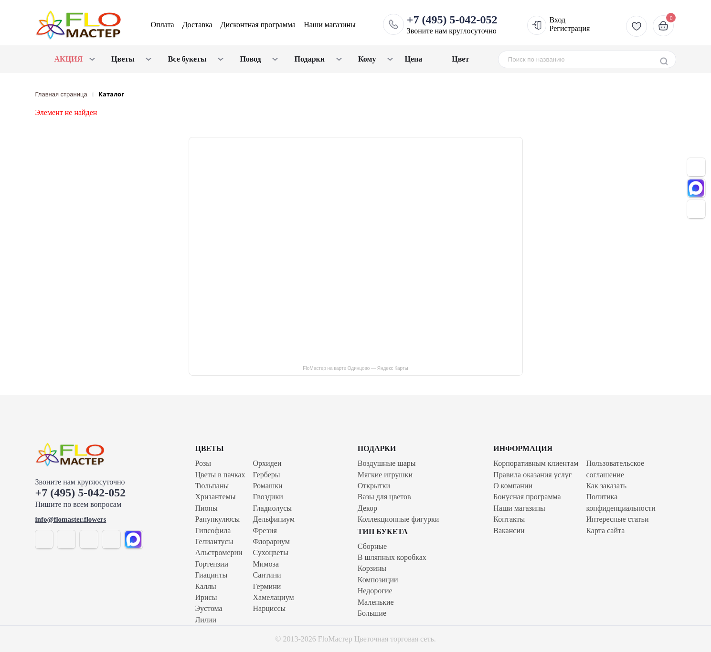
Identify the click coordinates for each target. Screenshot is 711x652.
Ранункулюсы (217, 519)
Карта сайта (605, 530)
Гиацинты (211, 575)
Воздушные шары (387, 463)
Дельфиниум (274, 519)
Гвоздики (268, 497)
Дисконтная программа (258, 25)
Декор (367, 508)
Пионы (206, 508)
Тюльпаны (212, 486)
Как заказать (606, 486)
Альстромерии (219, 552)
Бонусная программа (527, 497)
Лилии (206, 620)
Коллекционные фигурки (398, 519)
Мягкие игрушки (385, 475)
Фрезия (265, 530)
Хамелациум (273, 597)
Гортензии (212, 564)
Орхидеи (267, 463)
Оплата (162, 25)
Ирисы (206, 597)
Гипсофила (213, 530)
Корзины (372, 568)
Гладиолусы (272, 508)
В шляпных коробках (392, 557)
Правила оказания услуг (532, 475)
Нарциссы (269, 608)
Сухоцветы (271, 552)
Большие (372, 613)
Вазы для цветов (384, 497)
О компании (512, 486)
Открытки (374, 486)
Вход (558, 20)
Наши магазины (330, 25)
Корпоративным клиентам (535, 463)
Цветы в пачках (220, 475)
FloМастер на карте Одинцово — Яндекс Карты (355, 368)
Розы (203, 463)
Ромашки (268, 486)
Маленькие (376, 602)
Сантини (267, 575)
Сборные (372, 546)
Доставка (197, 25)
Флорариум (271, 541)
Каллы (205, 586)
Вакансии (508, 530)
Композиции (378, 580)
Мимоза (266, 564)
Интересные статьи (617, 519)
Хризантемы (215, 497)
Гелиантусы (214, 541)
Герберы (266, 475)
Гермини (267, 586)
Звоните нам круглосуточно (452, 24)
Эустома (209, 608)
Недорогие (375, 591)
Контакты (509, 519)
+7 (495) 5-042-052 (80, 492)
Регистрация (570, 28)
